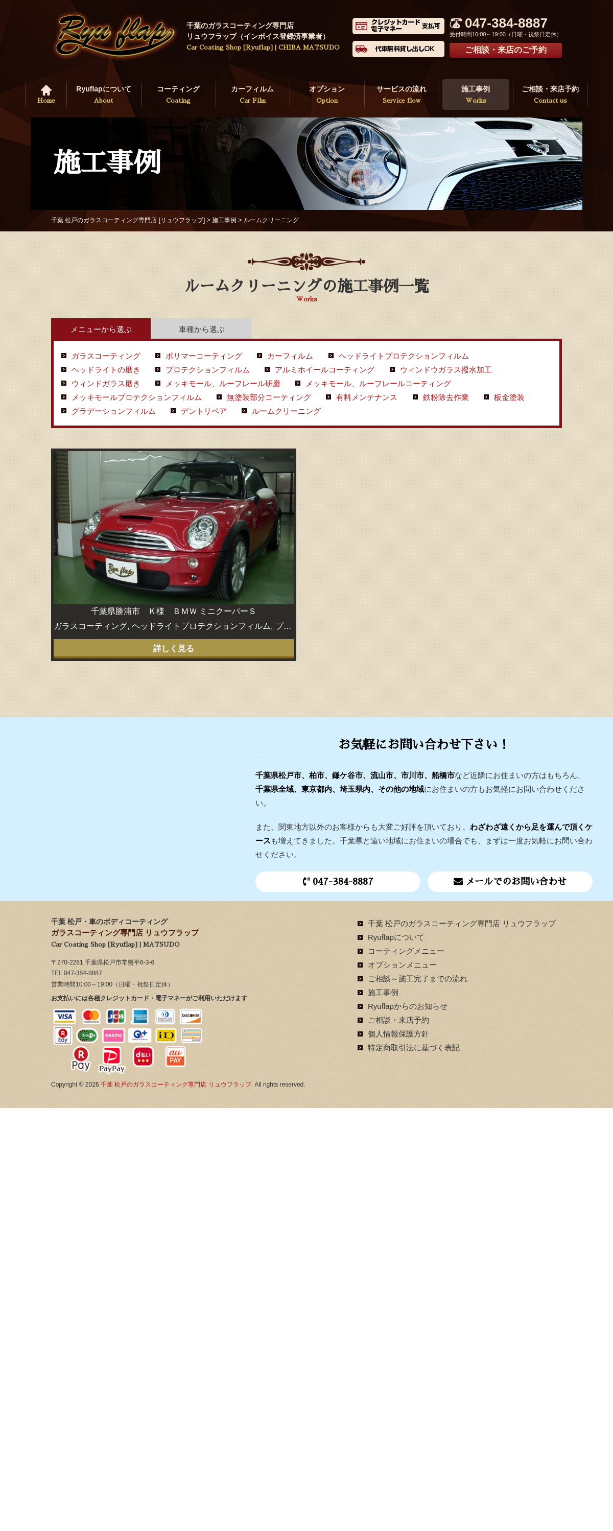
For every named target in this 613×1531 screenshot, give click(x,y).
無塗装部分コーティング (269, 397)
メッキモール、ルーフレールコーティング (378, 383)
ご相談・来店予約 (550, 96)
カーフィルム (253, 96)
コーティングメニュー (406, 951)
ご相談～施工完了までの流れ (417, 978)
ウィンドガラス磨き (106, 383)
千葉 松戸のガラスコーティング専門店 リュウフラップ (462, 923)
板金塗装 (509, 397)
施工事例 (476, 96)
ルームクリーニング (286, 411)
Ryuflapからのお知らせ (407, 1006)
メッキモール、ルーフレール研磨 (223, 383)
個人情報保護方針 (398, 1033)
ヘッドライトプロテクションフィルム (404, 355)
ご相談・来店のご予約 (506, 49)
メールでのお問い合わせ (510, 881)
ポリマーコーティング (204, 355)
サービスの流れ (401, 96)
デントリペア (204, 411)
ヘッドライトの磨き (106, 369)
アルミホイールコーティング (324, 369)
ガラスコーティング (106, 355)
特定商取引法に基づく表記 (414, 1047)
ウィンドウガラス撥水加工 (446, 369)
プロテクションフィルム (208, 369)
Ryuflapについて (104, 96)
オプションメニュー (402, 964)
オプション (327, 96)
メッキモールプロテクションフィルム (137, 397)
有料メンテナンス (366, 397)
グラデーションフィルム (114, 411)
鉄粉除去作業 (446, 397)
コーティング (178, 96)
